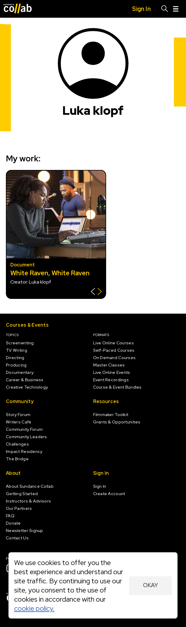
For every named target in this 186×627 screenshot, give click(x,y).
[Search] (164, 9)
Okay (150, 585)
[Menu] (175, 9)
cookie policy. (34, 608)
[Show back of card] (96, 292)
